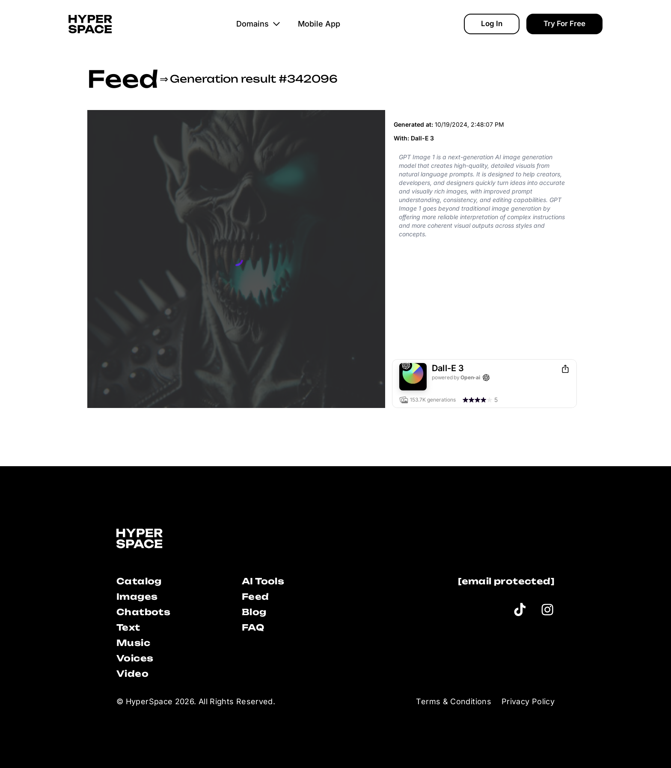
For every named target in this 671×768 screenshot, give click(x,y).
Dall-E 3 (422, 138)
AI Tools (263, 581)
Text (128, 627)
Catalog (139, 581)
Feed (122, 78)
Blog (254, 612)
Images (136, 596)
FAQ (253, 627)
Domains (258, 23)
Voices (134, 658)
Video (132, 673)
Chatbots (143, 612)
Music (133, 642)
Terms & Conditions (453, 701)
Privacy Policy (528, 701)
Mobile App (319, 23)
